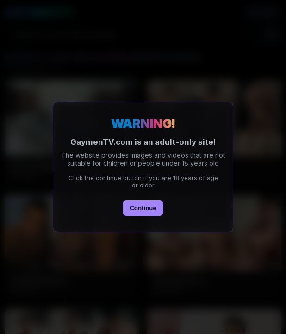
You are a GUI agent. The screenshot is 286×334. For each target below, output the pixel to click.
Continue (143, 208)
